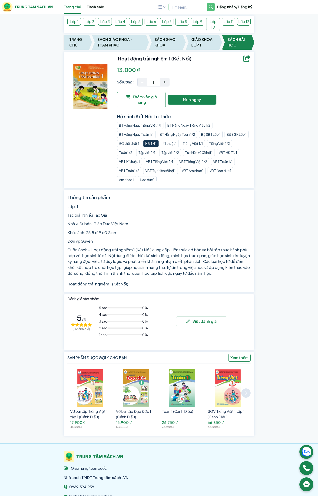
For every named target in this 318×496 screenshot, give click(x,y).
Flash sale (95, 7)
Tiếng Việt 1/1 (193, 143)
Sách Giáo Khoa (165, 42)
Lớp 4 (120, 21)
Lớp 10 (213, 24)
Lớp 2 (89, 21)
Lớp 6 (151, 21)
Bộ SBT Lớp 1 (211, 134)
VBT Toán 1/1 (223, 161)
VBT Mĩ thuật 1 (129, 161)
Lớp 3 (105, 21)
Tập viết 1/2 (170, 152)
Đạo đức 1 (147, 180)
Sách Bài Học (236, 42)
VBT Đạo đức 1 (220, 171)
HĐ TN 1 (151, 143)
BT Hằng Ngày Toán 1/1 (136, 134)
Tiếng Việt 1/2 (219, 143)
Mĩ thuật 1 (170, 143)
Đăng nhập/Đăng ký (234, 7)
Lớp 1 (74, 21)
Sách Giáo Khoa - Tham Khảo (114, 42)
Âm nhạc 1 (126, 180)
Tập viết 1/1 (146, 152)
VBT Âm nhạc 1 (193, 171)
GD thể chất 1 (129, 143)
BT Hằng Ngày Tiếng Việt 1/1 (140, 125)
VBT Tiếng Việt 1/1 (159, 161)
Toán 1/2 (125, 152)
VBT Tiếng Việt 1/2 (193, 161)
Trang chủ (72, 7)
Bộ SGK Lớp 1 (237, 134)
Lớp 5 (136, 21)
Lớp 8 (182, 21)
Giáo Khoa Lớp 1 (201, 42)
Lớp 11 (228, 21)
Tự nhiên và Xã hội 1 (199, 152)
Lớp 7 (167, 21)
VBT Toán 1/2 (129, 171)
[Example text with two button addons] (188, 7)
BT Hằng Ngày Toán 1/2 (177, 134)
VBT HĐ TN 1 (228, 152)
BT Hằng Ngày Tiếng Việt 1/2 (188, 125)
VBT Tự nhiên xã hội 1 (160, 171)
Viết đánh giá (201, 321)
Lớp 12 (243, 21)
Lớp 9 (197, 21)
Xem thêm (239, 357)
